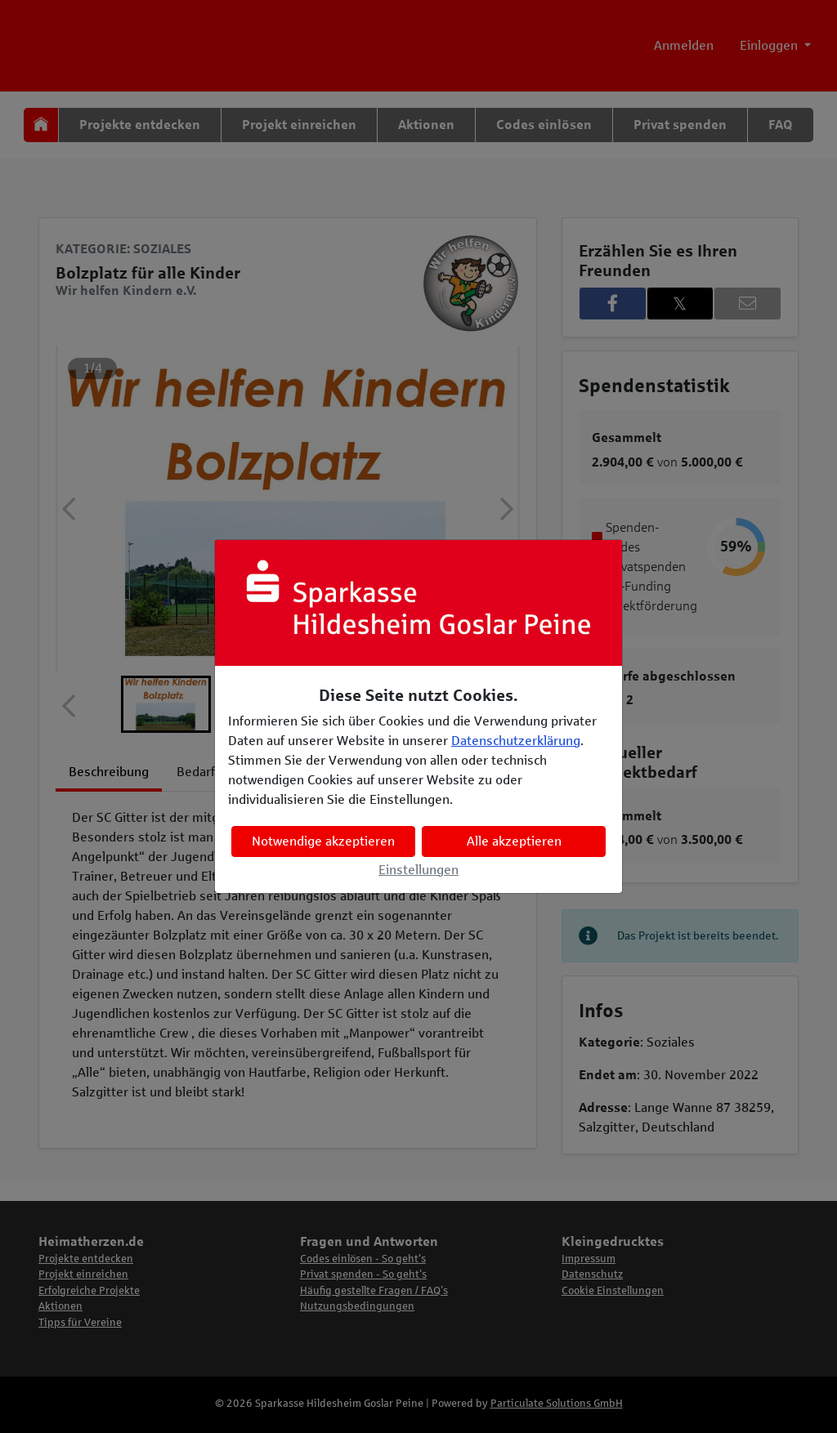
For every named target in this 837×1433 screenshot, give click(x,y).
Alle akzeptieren (514, 841)
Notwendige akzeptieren (323, 841)
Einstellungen (418, 870)
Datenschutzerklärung (515, 741)
